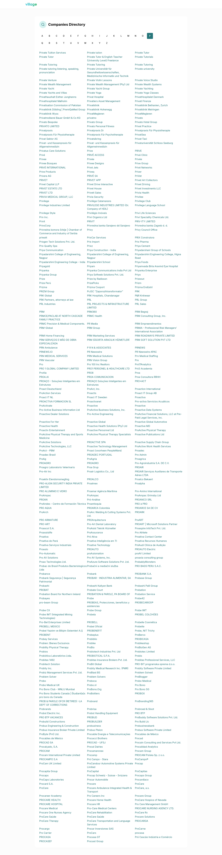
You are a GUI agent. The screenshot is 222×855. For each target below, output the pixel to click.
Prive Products (47, 171)
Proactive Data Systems (148, 409)
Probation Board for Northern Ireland (60, 594)
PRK (137, 291)
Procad (139, 738)
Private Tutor (142, 52)
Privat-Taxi (141, 138)
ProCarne (140, 828)
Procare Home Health (99, 799)
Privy (90, 229)
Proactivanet (94, 401)
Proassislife (45, 532)
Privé (42, 154)
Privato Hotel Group (146, 122)
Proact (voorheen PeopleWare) (104, 450)
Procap (139, 763)
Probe (90, 598)
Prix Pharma (142, 241)
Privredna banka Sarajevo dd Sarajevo (108, 225)
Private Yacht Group (98, 88)
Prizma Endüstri (144, 287)
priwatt (43, 237)
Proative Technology (98, 545)
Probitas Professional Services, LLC (155, 659)
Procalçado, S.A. (48, 746)
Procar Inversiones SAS (100, 828)
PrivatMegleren (95, 113)
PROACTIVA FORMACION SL (55, 401)
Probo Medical (143, 680)
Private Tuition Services (52, 52)
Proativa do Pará (48, 540)
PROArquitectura (96, 519)
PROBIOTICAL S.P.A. (98, 655)
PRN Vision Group (97, 360)
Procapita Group (48, 771)
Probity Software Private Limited (153, 668)
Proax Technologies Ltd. (53, 561)
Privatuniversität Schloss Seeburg (154, 143)
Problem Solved (144, 672)
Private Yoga (94, 92)
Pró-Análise (93, 499)
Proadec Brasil (47, 454)
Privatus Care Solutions (52, 150)
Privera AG (45, 175)
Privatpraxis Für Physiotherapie (152, 130)
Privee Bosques (48, 163)
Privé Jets (92, 167)
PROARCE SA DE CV (146, 507)
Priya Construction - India (101, 250)
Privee (42, 159)
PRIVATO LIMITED (49, 126)
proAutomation (95, 553)
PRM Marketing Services (101, 335)
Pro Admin (141, 454)
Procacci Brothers (97, 738)
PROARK (140, 512)
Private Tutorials (144, 56)
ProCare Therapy (48, 820)
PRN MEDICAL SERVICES (53, 356)
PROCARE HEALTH (50, 799)
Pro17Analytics (143, 364)
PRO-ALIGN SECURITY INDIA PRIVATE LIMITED (61, 485)
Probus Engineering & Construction (59, 725)
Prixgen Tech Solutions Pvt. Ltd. (57, 241)
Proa (137, 372)
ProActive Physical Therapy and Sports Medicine (61, 436)
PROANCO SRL (143, 499)
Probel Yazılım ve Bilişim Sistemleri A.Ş (61, 630)
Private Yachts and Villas (53, 92)
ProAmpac (45, 495)
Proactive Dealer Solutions (54, 414)
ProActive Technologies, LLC (55, 446)
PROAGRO (45, 463)
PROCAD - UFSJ (96, 742)
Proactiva (140, 397)
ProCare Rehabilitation (99, 812)
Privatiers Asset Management (103, 101)
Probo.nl (92, 685)
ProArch (43, 512)
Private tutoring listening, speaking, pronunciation (59, 70)
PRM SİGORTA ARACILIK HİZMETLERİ (108, 339)
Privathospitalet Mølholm (53, 101)
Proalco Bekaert (144, 479)
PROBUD (92, 717)
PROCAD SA (46, 742)
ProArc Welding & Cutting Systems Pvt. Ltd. (109, 514)
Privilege (44, 201)
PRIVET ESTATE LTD (50, 188)
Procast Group (95, 841)
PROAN (43, 499)
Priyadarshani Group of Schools (153, 250)
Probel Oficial (94, 626)
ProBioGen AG (143, 647)
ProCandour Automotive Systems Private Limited (110, 765)
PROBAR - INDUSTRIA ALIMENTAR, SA (109, 577)
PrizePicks (93, 283)
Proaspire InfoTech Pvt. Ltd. (150, 528)
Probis (138, 655)
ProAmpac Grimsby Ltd (148, 495)
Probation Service (145, 594)
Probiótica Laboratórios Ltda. (55, 655)
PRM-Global (46, 327)
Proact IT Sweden (97, 397)
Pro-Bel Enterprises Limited (54, 622)
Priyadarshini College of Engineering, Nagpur (60, 256)
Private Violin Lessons (99, 80)
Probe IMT (141, 610)
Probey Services (48, 639)
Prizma (43, 287)
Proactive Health (48, 426)
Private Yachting (144, 88)
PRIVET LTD (46, 192)
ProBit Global (94, 664)
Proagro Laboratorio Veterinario (57, 467)
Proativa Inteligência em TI (102, 540)
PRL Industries (47, 303)
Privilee (139, 196)
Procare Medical (48, 808)
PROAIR (139, 467)
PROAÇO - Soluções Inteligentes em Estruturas (59, 383)
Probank (92, 573)
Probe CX (44, 610)
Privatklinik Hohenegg (99, 109)
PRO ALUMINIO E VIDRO (53, 491)
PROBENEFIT (94, 630)
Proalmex (92, 483)
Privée (90, 159)
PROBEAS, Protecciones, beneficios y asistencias (108, 604)
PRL (89, 299)
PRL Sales (140, 303)
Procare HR (93, 804)
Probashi (44, 585)
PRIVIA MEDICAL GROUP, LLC (56, 196)
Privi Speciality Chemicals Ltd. (152, 217)
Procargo (44, 828)
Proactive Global (96, 421)
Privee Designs (95, 163)
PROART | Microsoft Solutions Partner (156, 524)
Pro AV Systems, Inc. (99, 557)
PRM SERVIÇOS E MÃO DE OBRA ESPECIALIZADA (58, 341)
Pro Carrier (45, 832)
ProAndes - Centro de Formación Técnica (62, 503)
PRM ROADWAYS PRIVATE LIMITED (155, 335)
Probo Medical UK (49, 685)
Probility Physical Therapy (54, 647)
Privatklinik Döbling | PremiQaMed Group (62, 109)
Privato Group (95, 122)
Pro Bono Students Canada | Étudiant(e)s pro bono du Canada (62, 695)
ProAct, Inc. (93, 388)
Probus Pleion (95, 729)
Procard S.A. (46, 783)
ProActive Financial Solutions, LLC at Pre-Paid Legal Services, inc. (158, 416)
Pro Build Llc (142, 721)
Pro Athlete (141, 532)
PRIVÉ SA (92, 175)
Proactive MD (142, 426)
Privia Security (95, 196)
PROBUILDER (94, 721)
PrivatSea (140, 134)
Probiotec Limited (145, 651)
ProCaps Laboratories (51, 779)
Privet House (94, 188)
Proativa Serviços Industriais (55, 545)
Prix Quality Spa (48, 245)
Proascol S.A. (46, 528)
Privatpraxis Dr (95, 130)
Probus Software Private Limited (153, 729)
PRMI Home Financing (51, 335)
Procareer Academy (50, 795)
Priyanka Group (48, 274)
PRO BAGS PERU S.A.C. (148, 566)
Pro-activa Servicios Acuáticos (152, 401)
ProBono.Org (94, 689)
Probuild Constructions (52, 721)
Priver (138, 171)
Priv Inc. (43, 217)
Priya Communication (51, 250)
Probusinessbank (144, 725)
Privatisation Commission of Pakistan (60, 105)
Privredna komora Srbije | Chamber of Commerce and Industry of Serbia (60, 231)
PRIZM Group (46, 291)
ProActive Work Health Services (153, 446)
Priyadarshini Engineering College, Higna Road (158, 256)
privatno (91, 117)
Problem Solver (48, 676)
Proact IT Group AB (146, 393)
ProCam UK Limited (50, 763)
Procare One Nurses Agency (55, 812)
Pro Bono (140, 685)
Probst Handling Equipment (102, 713)
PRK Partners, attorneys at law (56, 299)
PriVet (138, 175)
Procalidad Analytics (146, 746)
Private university (145, 68)
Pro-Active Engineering (100, 414)
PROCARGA (141, 820)
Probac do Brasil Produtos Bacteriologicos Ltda (63, 568)
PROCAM (44, 750)
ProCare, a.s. (142, 787)
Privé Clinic (141, 154)
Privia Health (142, 192)
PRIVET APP (94, 180)
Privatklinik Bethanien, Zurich (151, 105)
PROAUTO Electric (145, 549)
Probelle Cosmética (146, 622)
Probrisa (92, 709)
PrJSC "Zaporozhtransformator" (105, 291)
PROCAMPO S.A (48, 759)
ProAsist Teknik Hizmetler (101, 528)
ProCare (139, 783)
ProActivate (45, 405)
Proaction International (147, 388)
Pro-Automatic (47, 553)
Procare (91, 783)
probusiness (94, 725)
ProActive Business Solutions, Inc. (106, 409)
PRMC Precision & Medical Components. (62, 323)
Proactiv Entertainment (52, 430)
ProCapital (93, 771)
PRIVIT (91, 221)
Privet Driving (142, 184)
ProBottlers (93, 693)
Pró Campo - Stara (97, 759)
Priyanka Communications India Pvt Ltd (109, 270)
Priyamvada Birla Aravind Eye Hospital (156, 266)
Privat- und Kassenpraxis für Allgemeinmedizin (55, 145)
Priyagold (44, 266)
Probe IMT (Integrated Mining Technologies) (55, 616)
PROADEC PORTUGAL (99, 454)
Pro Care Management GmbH (151, 804)
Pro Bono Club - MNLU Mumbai (57, 689)
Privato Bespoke (48, 122)
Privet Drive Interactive (100, 184)
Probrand (92, 701)
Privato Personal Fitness (100, 126)
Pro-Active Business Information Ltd (59, 409)
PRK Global (45, 295)
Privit (42, 221)
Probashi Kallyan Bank (99, 585)
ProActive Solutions (50, 442)
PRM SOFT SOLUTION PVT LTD (153, 339)
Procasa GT (93, 837)
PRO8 (90, 372)
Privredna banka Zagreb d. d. (151, 225)
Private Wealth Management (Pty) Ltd (108, 84)
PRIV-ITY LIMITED (145, 221)
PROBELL (92, 622)
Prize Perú (45, 283)
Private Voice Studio (146, 80)
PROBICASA (142, 639)
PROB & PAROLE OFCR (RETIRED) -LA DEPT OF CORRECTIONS (60, 703)
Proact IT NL (46, 397)
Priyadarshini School (98, 262)
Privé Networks (143, 167)
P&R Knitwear (142, 295)
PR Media (92, 323)
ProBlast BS (93, 672)
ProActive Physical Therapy (150, 430)
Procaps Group (143, 775)
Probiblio (92, 639)
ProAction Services (50, 393)
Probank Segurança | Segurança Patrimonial (57, 579)
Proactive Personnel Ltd (100, 430)
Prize (42, 278)
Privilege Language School (150, 205)
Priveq (90, 171)
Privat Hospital (95, 96)
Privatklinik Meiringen (147, 109)
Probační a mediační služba (102, 566)
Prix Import (93, 241)
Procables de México (147, 734)
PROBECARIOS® (144, 602)
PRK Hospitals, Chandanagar (103, 295)
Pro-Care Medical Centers (102, 808)
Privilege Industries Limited (54, 205)
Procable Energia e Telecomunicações (108, 734)
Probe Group (94, 610)
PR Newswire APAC (146, 351)
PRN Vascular (47, 360)
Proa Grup (93, 467)
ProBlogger (141, 676)
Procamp (92, 755)
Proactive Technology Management (107, 446)
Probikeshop (142, 643)
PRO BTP (140, 713)
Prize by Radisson (97, 278)
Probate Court (95, 589)
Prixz (90, 245)
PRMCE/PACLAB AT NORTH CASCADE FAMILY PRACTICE (61, 317)
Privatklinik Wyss (48, 113)
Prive (90, 150)
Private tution (94, 52)
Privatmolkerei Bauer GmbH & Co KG (60, 117)
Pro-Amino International (148, 491)
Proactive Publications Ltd (149, 434)
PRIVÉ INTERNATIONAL (52, 167)
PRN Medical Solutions (100, 356)
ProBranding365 (144, 701)
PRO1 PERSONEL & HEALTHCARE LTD (108, 368)
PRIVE (138, 150)
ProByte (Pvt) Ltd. (49, 734)
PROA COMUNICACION (100, 376)
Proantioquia (94, 503)
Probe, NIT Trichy (145, 630)
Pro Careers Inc (96, 795)
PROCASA (45, 837)
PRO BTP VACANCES (51, 717)
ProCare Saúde (47, 816)
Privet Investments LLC (148, 188)
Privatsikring (94, 138)
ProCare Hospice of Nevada (150, 799)
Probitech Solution (49, 664)
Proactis (91, 393)
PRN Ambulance (48, 347)
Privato (139, 117)
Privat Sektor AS (48, 138)
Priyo (138, 274)
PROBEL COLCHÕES (146, 614)
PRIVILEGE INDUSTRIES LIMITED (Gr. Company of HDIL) (108, 207)
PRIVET (43, 180)
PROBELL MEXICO (49, 626)
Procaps (44, 775)
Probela (91, 614)
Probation (140, 589)
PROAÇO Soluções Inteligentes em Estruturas (106, 383)
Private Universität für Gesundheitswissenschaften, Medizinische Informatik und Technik (108, 72)
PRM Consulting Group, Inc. (150, 315)
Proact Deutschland (50, 388)
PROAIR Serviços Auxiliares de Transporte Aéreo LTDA (158, 473)
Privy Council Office (146, 229)
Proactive (92, 405)
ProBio (91, 647)
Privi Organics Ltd (97, 217)
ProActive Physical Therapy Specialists (109, 434)
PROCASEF (45, 841)
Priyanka (44, 270)
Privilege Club (143, 201)
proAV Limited (143, 553)
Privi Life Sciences (145, 213)
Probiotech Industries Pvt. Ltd (103, 651)
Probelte (139, 626)
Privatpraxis (46, 130)
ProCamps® (141, 759)
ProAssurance (95, 532)
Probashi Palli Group (146, 585)
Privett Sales (94, 192)
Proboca (92, 680)
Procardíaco (142, 779)
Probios (43, 651)
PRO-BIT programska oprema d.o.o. (155, 664)
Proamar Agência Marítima (102, 491)
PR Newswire (94, 351)
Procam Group (143, 750)
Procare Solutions (145, 816)
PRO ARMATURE (48, 519)
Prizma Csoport (96, 287)
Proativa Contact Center (148, 536)
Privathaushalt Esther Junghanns (57, 96)
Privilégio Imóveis (97, 213)
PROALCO (93, 479)
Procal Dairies (95, 746)
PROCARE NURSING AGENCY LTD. (154, 808)
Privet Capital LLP (49, 184)
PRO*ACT (140, 381)
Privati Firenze (143, 101)
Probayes (44, 598)
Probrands (45, 709)
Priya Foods (141, 262)
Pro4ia (43, 372)
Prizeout (139, 278)
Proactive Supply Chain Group (152, 442)
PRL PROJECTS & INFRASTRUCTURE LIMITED (108, 305)
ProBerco (140, 634)
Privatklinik (93, 105)
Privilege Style (47, 213)
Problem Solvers (96, 676)
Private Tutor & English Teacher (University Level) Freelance (104, 58)
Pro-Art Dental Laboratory (101, 524)
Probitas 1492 (47, 659)
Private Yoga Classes (147, 92)
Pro (137, 360)
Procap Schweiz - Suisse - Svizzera (107, 775)
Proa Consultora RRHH (148, 376)
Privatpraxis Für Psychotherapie (105, 134)
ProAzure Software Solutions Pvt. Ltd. (108, 561)
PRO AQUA (45, 507)
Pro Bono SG (142, 689)
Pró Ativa (92, 536)
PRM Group (93, 327)
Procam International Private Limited (59, 755)
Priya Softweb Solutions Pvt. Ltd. (105, 274)
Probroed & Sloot (144, 709)
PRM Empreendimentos (148, 323)
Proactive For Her (49, 421)
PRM (42, 311)
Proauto (43, 549)
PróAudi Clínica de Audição (150, 545)
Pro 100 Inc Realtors (98, 364)
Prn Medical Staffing (146, 356)
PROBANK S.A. (143, 573)
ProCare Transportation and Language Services (108, 822)
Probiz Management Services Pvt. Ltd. (60, 672)
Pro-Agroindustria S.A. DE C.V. (152, 463)
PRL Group (141, 299)
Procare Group (143, 795)
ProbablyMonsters (145, 561)
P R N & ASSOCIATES (99, 347)
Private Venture (48, 80)
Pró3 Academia (143, 368)
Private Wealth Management (55, 84)
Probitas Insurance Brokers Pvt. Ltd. (107, 659)
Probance (44, 573)
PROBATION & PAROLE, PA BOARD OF (108, 594)
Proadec (139, 450)
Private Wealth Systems (148, 84)
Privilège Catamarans (99, 201)
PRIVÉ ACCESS (95, 154)
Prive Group (141, 163)
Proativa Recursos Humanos (151, 540)
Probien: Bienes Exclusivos (54, 643)
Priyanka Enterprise (146, 270)
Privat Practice (143, 126)
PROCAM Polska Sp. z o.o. (150, 755)
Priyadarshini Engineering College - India (62, 262)
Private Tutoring (48, 64)
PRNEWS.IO (46, 351)
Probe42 (140, 598)
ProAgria (92, 458)
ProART (139, 519)
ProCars (91, 832)
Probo (42, 680)
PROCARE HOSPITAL (51, 804)
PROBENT (45, 634)
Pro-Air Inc (45, 471)
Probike (91, 643)
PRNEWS (140, 347)
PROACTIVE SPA (96, 442)
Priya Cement (142, 245)
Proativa (44, 536)
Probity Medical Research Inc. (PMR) (107, 668)
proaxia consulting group (149, 557)
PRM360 (92, 311)
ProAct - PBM (47, 450)
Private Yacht (46, 88)
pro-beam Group (48, 602)
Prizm (138, 283)
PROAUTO (93, 549)
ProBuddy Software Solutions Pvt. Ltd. (156, 717)
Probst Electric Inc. (50, 713)
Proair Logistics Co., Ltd (100, 471)
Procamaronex (95, 750)
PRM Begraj (141, 311)
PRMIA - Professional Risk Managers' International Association (156, 329)
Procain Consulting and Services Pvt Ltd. (158, 742)
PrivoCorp (45, 225)
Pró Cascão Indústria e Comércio (153, 837)
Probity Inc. (45, 668)
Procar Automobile (97, 779)
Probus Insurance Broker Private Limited (62, 729)
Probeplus (93, 634)
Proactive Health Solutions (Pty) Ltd (107, 426)
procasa (139, 832)
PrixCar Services (96, 237)
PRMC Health (94, 315)
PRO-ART (44, 524)
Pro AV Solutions (48, 557)
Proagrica (140, 458)
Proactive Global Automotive (151, 421)
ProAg (42, 458)
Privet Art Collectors (146, 180)
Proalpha (140, 483)
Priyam (91, 266)
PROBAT (44, 589)
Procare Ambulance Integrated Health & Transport (109, 789)
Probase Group (143, 577)
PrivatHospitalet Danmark (149, 96)
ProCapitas (141, 771)
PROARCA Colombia (98, 507)
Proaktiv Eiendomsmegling (54, 479)
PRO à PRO (141, 503)
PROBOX (140, 693)
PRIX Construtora (144, 237)
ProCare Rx (141, 812)
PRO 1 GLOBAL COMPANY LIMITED (59, 368)
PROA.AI (44, 376)
